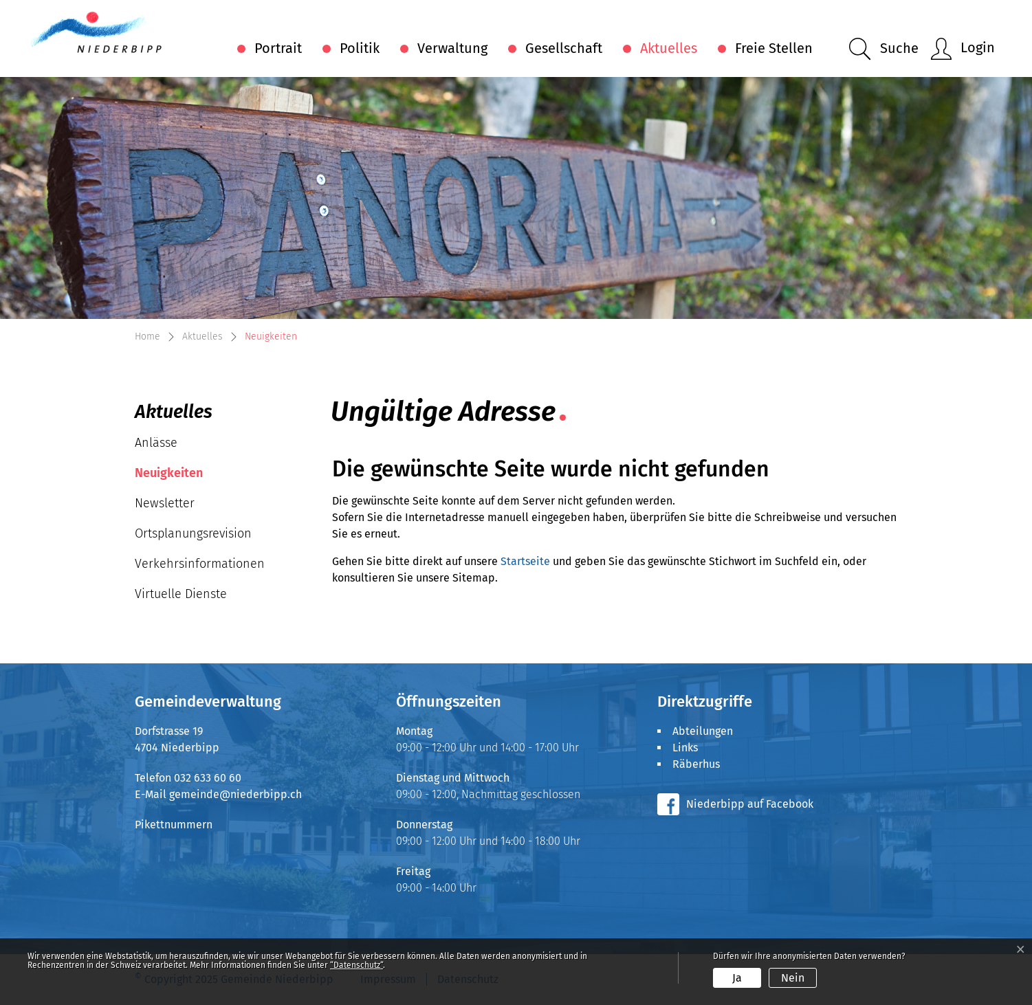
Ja (737, 977)
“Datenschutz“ (356, 965)
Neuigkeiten (176, 476)
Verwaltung (452, 48)
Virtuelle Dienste (181, 593)
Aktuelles (668, 48)
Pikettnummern (173, 824)
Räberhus (696, 764)
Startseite (525, 561)
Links (685, 747)
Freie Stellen (774, 48)
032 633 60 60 (207, 777)
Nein (792, 977)
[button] (884, 49)
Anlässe (156, 442)
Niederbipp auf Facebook (749, 803)
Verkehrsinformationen (200, 563)
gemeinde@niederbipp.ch (235, 794)
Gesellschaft (563, 48)
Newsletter (165, 503)
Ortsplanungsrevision (193, 533)
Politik (360, 48)
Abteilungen (702, 731)
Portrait (278, 48)
